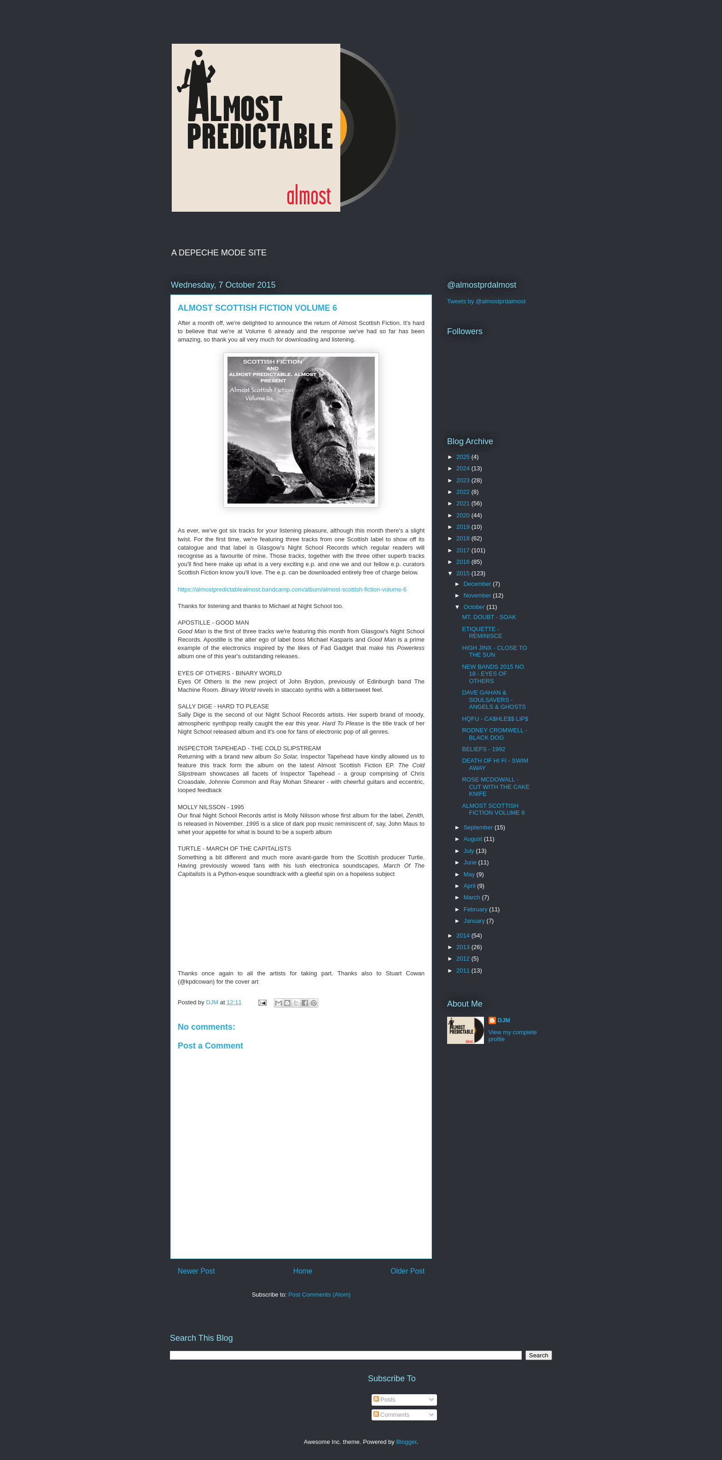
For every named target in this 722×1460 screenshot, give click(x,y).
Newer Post (196, 1271)
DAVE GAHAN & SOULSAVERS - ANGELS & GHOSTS (494, 699)
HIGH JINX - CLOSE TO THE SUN (494, 651)
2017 (464, 550)
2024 (464, 468)
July (470, 850)
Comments (391, 1414)
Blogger (406, 1441)
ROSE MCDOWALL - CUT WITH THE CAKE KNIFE (496, 786)
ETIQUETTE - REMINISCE (482, 633)
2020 (464, 515)
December (478, 583)
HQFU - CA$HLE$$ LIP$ (495, 718)
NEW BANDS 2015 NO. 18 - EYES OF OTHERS (493, 673)
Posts (384, 1399)
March (473, 897)
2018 (464, 538)
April (470, 885)
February (476, 909)
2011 (464, 970)
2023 (464, 480)
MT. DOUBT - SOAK (489, 617)
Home (303, 1271)
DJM (504, 1020)
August (474, 838)
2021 (464, 503)
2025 (464, 456)
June (471, 862)
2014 (464, 935)
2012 (464, 958)
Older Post (407, 1271)
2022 (464, 491)
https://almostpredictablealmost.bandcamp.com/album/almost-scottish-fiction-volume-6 (292, 589)
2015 (464, 573)
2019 (464, 526)
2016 (464, 561)
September (479, 827)
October (475, 606)
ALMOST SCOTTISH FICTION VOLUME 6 (493, 809)
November (478, 595)
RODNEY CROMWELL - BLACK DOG (494, 734)
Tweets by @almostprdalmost (486, 301)
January (475, 920)
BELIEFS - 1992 (483, 749)
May (470, 874)
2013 (464, 947)
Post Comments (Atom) (319, 1294)
